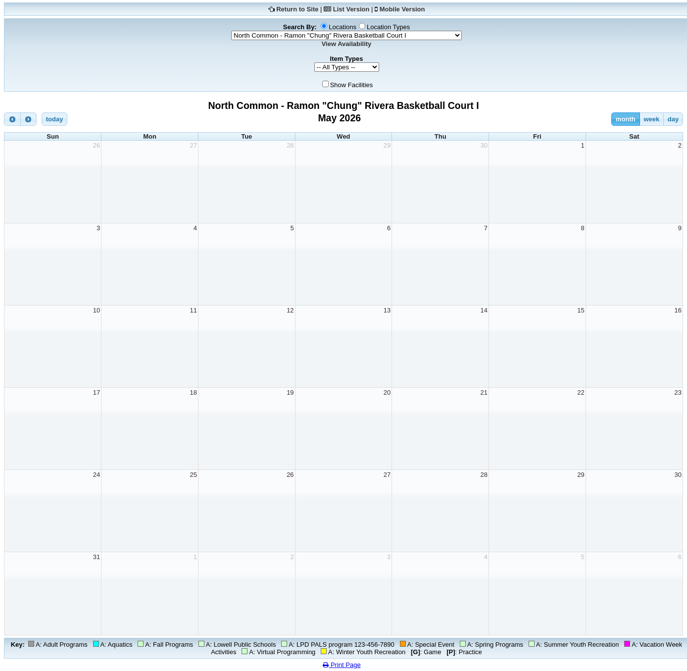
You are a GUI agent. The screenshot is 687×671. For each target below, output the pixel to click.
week (651, 119)
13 (387, 310)
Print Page (341, 665)
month (626, 119)
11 (193, 310)
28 (290, 145)
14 (484, 310)
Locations (342, 27)
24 (96, 474)
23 (678, 392)
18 (193, 392)
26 (96, 145)
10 (96, 310)
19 (290, 392)
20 (387, 392)
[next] (28, 119)
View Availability (347, 44)
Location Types (388, 27)
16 (678, 310)
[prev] (12, 119)
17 (96, 392)
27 (193, 145)
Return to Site (297, 9)
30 (484, 145)
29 (387, 145)
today (54, 119)
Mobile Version (402, 9)
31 (96, 557)
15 (580, 310)
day (673, 119)
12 (290, 310)
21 (484, 392)
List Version (351, 9)
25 (193, 474)
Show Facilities (351, 85)
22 (580, 392)
